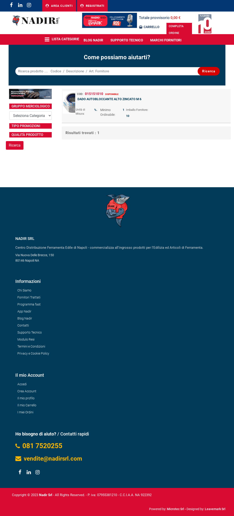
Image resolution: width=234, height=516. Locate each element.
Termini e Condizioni (31, 346)
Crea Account (26, 391)
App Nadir (24, 311)
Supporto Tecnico (126, 40)
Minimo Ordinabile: (107, 112)
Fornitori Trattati (28, 297)
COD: (80, 94)
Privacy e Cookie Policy (33, 353)
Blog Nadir (24, 318)
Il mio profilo (26, 398)
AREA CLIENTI (59, 5)
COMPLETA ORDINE (176, 29)
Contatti (23, 325)
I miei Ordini (25, 412)
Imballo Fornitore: (137, 109)
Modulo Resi (26, 339)
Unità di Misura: (80, 111)
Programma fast (29, 304)
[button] (209, 71)
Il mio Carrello (26, 405)
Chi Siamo (24, 290)
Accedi (22, 384)
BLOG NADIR (93, 40)
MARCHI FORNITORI (165, 40)
